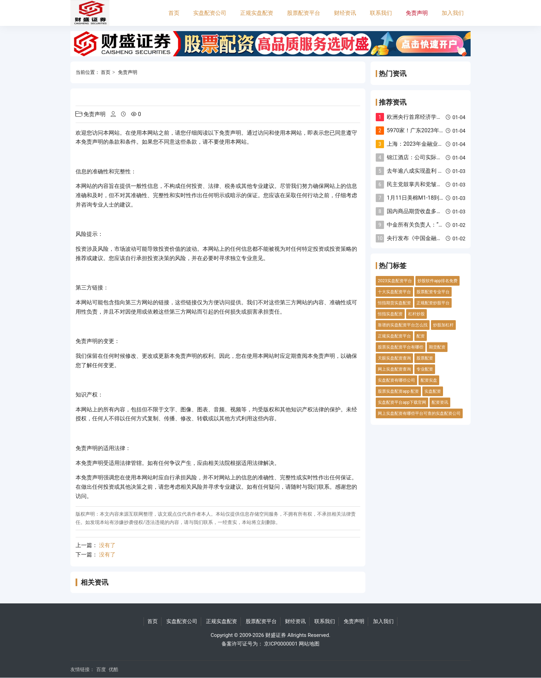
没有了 (107, 545)
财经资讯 (345, 13)
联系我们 (381, 13)
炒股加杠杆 (443, 325)
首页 (173, 13)
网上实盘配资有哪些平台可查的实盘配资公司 (419, 413)
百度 (101, 669)
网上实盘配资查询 (394, 369)
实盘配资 (432, 391)
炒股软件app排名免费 (437, 280)
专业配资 (424, 369)
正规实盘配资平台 (394, 336)
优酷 (113, 669)
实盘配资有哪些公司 (396, 380)
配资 (420, 336)
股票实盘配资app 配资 (398, 391)
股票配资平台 (303, 13)
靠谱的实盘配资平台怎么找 (402, 325)
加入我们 (453, 13)
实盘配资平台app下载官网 (402, 402)
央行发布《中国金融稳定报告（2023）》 (437, 238)
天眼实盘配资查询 (394, 358)
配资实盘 (429, 380)
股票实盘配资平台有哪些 (400, 347)
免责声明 (417, 13)
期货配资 (437, 347)
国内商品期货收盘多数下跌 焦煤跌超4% (435, 211)
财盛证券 (275, 635)
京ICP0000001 (280, 644)
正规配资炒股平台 (433, 302)
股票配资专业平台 (433, 291)
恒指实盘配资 (390, 314)
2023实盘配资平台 (395, 280)
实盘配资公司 (209, 13)
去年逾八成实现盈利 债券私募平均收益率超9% (443, 171)
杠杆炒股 (416, 314)
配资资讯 (440, 402)
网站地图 (309, 644)
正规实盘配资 (256, 13)
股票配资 (424, 358)
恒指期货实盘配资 (394, 302)
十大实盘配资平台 (394, 291)
